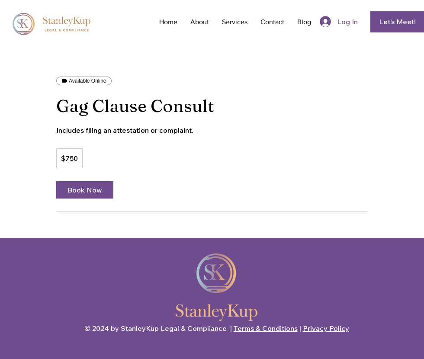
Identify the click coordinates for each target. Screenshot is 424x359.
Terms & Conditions (266, 328)
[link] (84, 190)
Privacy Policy (326, 328)
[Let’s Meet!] (397, 21)
